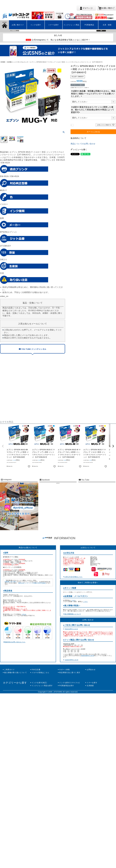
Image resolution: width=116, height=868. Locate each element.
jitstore (58, 483)
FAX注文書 (36, 669)
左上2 (5, 67)
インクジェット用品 (71, 25)
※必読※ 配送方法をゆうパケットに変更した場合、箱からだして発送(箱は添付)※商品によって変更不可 (92, 109)
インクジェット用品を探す (42, 685)
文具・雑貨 (107, 25)
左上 (5, 37)
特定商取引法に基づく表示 (69, 672)
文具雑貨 (90, 685)
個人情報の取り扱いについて (15, 672)
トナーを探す (53, 25)
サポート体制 (64, 669)
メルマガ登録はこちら (40, 672)
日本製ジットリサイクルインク (17, 62)
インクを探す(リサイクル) (69, 683)
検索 (101, 30)
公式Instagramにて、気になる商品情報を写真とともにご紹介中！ (60, 40)
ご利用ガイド (9, 669)
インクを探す (35, 25)
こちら (24, 614)
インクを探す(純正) (39, 683)
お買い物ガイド (18, 25)
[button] (3, 446)
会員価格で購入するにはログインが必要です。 (80, 87)
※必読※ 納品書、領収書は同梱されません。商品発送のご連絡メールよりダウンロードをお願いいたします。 (93, 93)
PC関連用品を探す (66, 685)
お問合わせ (91, 669)
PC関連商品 (89, 25)
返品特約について (78, 138)
